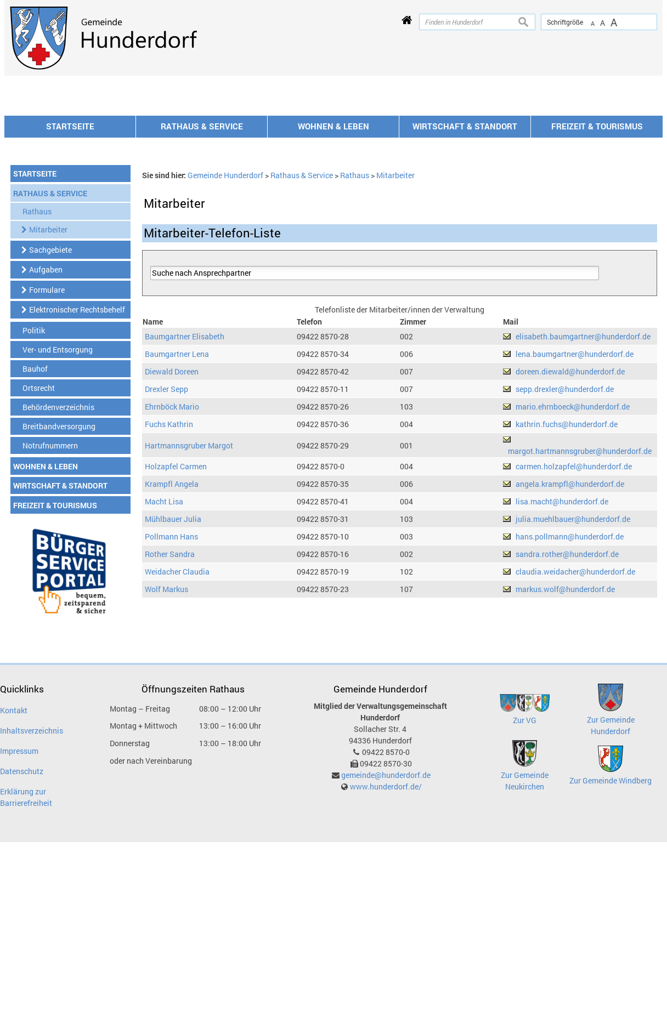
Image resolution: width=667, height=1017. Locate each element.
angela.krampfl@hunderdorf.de (570, 632)
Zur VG (524, 868)
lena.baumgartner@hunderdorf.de (575, 502)
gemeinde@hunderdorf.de (386, 923)
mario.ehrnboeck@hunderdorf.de (573, 554)
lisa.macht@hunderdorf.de (562, 649)
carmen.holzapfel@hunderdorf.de (574, 614)
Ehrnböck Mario (172, 554)
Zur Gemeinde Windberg (610, 928)
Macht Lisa (164, 649)
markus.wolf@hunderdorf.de (565, 737)
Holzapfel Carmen (176, 614)
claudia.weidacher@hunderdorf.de (575, 719)
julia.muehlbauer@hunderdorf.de (573, 667)
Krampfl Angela (172, 632)
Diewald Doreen (172, 519)
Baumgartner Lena (177, 502)
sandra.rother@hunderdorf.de (567, 702)
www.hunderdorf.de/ (386, 934)
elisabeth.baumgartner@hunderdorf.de (583, 484)
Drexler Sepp (166, 537)
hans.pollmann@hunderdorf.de (570, 684)
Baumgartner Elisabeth (184, 484)
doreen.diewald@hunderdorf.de (570, 519)
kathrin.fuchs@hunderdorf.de (567, 572)
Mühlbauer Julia (173, 667)
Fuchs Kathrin (169, 572)
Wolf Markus (166, 737)
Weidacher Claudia (177, 719)
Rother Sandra (170, 702)
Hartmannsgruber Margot (189, 593)
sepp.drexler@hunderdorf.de (565, 537)
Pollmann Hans (171, 684)
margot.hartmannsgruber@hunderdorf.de (580, 599)
